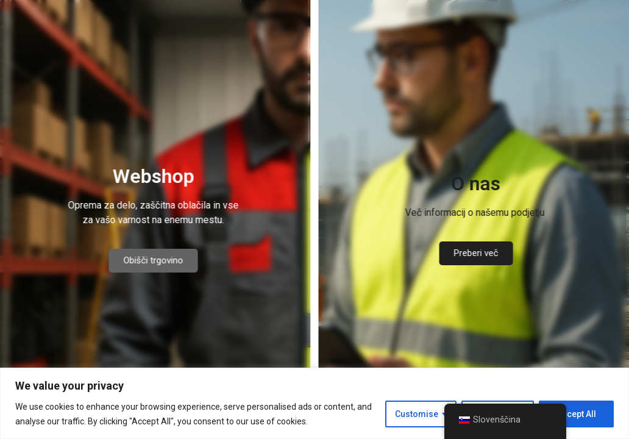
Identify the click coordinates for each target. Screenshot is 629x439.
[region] (314, 403)
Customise (416, 414)
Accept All (576, 414)
